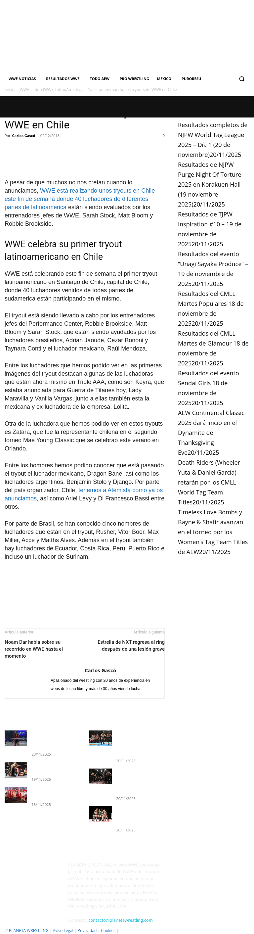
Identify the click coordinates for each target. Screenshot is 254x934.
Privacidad (87, 921)
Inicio (10, 89)
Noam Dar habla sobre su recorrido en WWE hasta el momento (34, 649)
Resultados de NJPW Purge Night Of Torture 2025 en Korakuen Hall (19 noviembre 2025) (209, 184)
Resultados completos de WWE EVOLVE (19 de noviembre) (53, 739)
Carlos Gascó (23, 135)
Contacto (46, 928)
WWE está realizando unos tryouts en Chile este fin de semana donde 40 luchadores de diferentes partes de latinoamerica (80, 198)
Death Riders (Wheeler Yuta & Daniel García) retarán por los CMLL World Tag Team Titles (209, 482)
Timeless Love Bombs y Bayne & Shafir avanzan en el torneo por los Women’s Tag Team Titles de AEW (213, 532)
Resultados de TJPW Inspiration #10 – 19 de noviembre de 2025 (136, 808)
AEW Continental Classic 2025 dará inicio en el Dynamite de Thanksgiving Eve (211, 432)
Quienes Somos (19, 928)
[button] (241, 79)
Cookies (108, 921)
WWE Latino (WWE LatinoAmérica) (51, 89)
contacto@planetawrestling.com (120, 910)
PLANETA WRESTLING (29, 921)
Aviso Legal (63, 921)
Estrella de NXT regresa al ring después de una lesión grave (131, 645)
